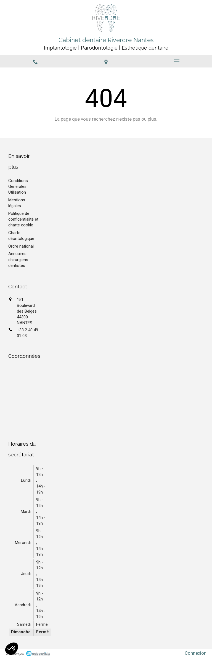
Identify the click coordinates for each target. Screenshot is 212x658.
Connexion (195, 653)
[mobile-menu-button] (176, 61)
